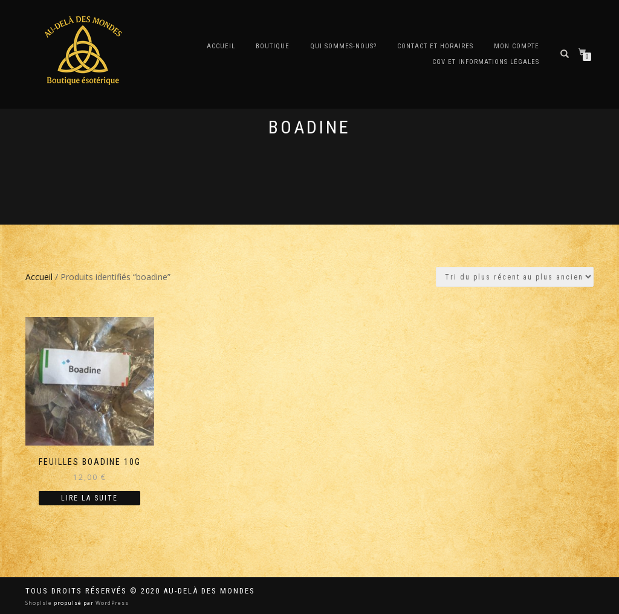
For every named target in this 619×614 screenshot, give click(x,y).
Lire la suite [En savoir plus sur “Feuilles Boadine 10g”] (89, 498)
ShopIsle (39, 603)
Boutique (273, 46)
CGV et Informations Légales (485, 62)
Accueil (221, 46)
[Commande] (515, 277)
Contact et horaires (435, 46)
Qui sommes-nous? (343, 46)
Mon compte (516, 46)
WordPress (111, 603)
